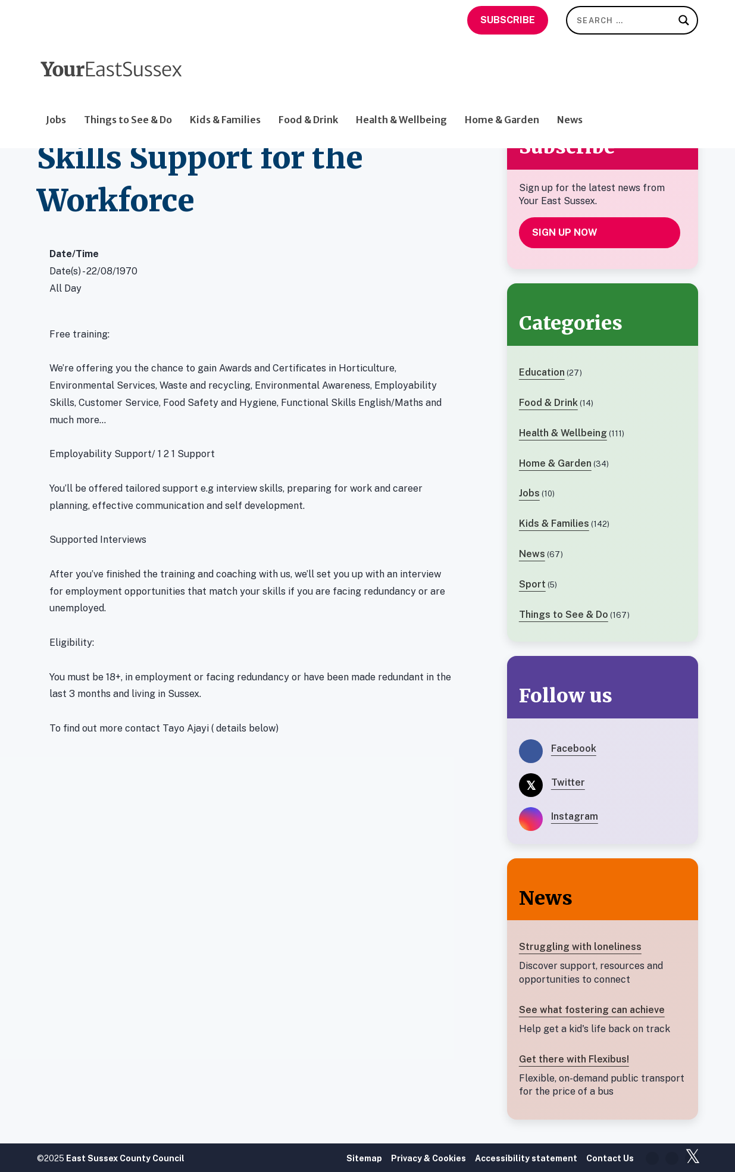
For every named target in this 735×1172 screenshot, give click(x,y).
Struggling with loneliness (580, 946)
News (570, 94)
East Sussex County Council (125, 1158)
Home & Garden (502, 94)
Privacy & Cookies (428, 1158)
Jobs (56, 94)
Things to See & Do (128, 94)
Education (542, 372)
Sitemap (364, 1158)
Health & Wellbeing (401, 94)
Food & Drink (308, 94)
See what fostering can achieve (592, 1009)
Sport (532, 584)
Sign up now (565, 232)
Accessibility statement (526, 1158)
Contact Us (610, 1158)
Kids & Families (225, 94)
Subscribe (507, 20)
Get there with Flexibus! (574, 1059)
